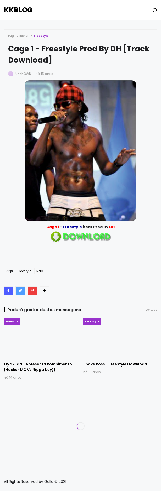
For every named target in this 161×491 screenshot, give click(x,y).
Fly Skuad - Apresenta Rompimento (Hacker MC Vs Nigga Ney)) (38, 367)
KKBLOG (18, 10)
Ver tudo (151, 310)
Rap (39, 271)
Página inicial (18, 36)
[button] (154, 10)
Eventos (12, 321)
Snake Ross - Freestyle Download (115, 364)
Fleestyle (41, 36)
